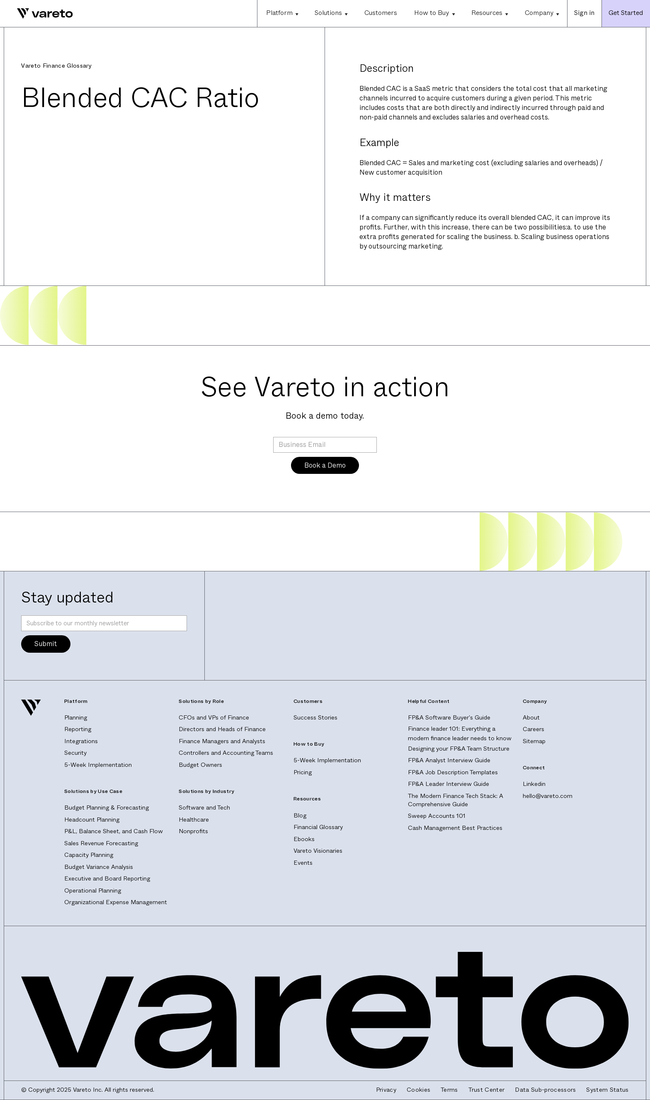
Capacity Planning (88, 855)
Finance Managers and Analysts (222, 741)
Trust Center (486, 1090)
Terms (449, 1090)
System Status (607, 1090)
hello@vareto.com (547, 796)
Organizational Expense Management (115, 902)
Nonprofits (193, 831)
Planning (75, 717)
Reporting (77, 729)
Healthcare (194, 819)
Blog (299, 815)
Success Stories (315, 717)
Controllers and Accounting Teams (226, 753)
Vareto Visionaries (317, 850)
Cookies (418, 1090)
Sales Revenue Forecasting (101, 843)
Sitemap (534, 741)
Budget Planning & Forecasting (106, 807)
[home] (36, 14)
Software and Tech (204, 807)
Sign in (584, 12)
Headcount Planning (91, 819)
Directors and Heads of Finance (222, 729)
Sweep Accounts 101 (437, 816)
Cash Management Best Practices (455, 828)
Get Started (626, 12)
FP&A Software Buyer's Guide (449, 717)
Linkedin (534, 784)
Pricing (302, 772)
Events (303, 863)
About (531, 717)
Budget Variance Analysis (98, 867)
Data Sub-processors (545, 1090)
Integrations (81, 741)
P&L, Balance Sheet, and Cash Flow (113, 831)
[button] (281, 13)
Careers (533, 729)
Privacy (386, 1090)
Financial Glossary (318, 827)
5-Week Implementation (98, 765)
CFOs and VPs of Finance (214, 717)
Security (75, 753)
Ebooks (304, 839)
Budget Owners (200, 765)
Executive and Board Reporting (107, 878)
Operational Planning (92, 890)
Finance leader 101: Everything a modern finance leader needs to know (460, 733)
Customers (380, 12)
